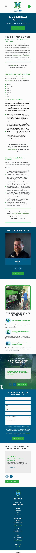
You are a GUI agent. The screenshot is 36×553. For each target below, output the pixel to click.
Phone (7, 405)
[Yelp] (19, 546)
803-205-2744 (18, 505)
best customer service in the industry (21, 55)
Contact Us (18, 515)
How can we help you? (10, 420)
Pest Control (18, 511)
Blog (18, 513)
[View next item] (20, 268)
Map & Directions (18, 525)
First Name (8, 398)
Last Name (8, 401)
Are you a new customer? (11, 416)
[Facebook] (16, 546)
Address (7, 413)
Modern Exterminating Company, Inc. (13, 44)
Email (7, 409)
